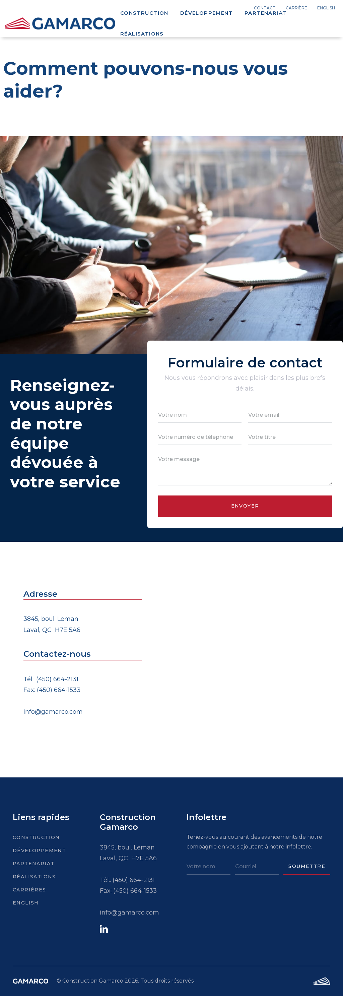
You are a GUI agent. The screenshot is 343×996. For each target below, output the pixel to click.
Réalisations (142, 34)
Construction (144, 13)
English (26, 903)
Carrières (28, 890)
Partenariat (265, 13)
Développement (206, 13)
